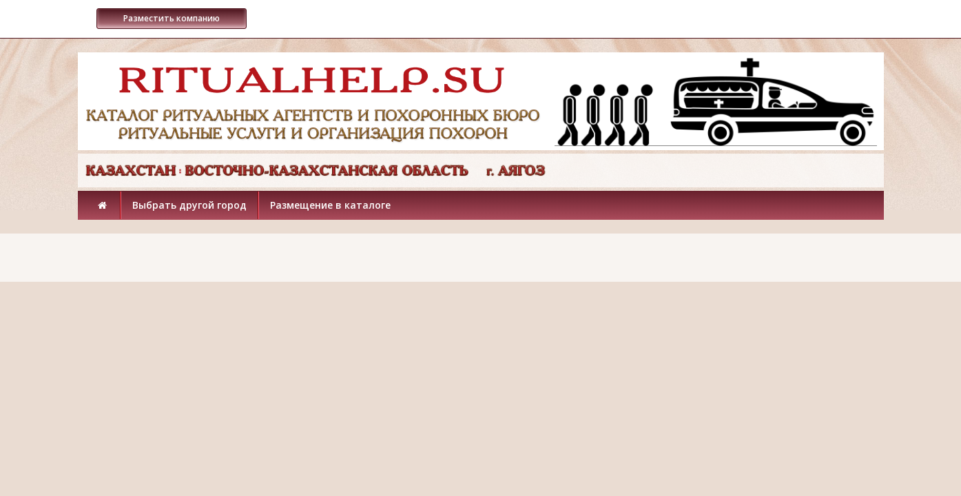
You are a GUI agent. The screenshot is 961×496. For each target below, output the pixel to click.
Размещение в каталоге (330, 204)
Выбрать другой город (189, 204)
